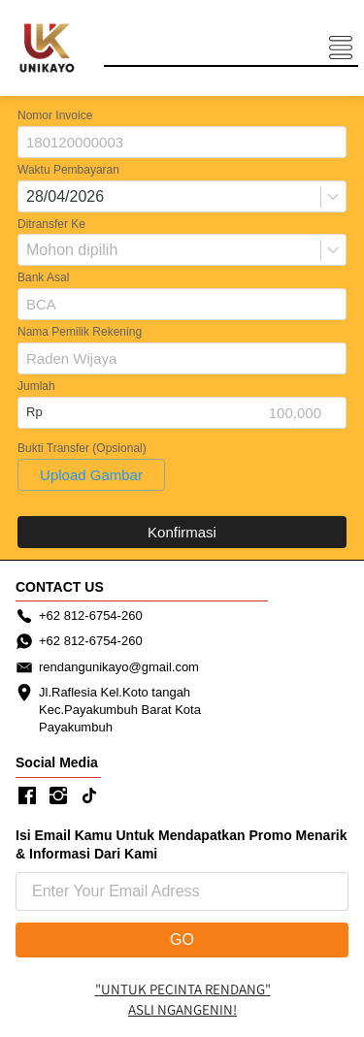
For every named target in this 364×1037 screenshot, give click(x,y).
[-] (27, 796)
